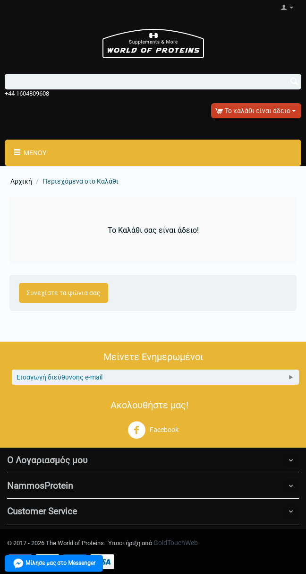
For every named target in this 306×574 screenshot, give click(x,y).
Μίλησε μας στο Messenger (53, 563)
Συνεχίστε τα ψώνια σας (63, 293)
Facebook (153, 430)
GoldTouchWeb (175, 543)
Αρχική (21, 181)
